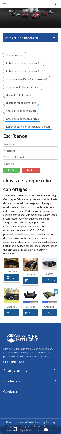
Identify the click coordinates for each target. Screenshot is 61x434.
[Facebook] (5, 361)
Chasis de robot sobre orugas (22, 118)
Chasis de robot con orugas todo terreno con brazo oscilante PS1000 (30, 306)
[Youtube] (21, 361)
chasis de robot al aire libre (21, 102)
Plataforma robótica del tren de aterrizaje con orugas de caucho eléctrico (49, 273)
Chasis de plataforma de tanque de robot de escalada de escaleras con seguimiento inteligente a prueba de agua (30, 274)
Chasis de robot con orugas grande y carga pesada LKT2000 (49, 306)
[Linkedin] (13, 361)
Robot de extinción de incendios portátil (28, 126)
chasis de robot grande (18, 94)
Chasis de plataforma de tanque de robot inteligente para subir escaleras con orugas (12, 271)
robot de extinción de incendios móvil (26, 79)
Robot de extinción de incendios (23, 63)
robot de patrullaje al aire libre (23, 86)
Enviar (11, 170)
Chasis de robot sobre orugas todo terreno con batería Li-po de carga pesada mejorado (11, 306)
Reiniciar (31, 170)
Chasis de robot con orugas (21, 110)
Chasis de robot (15, 55)
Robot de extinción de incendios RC (25, 70)
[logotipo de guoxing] (22, 338)
